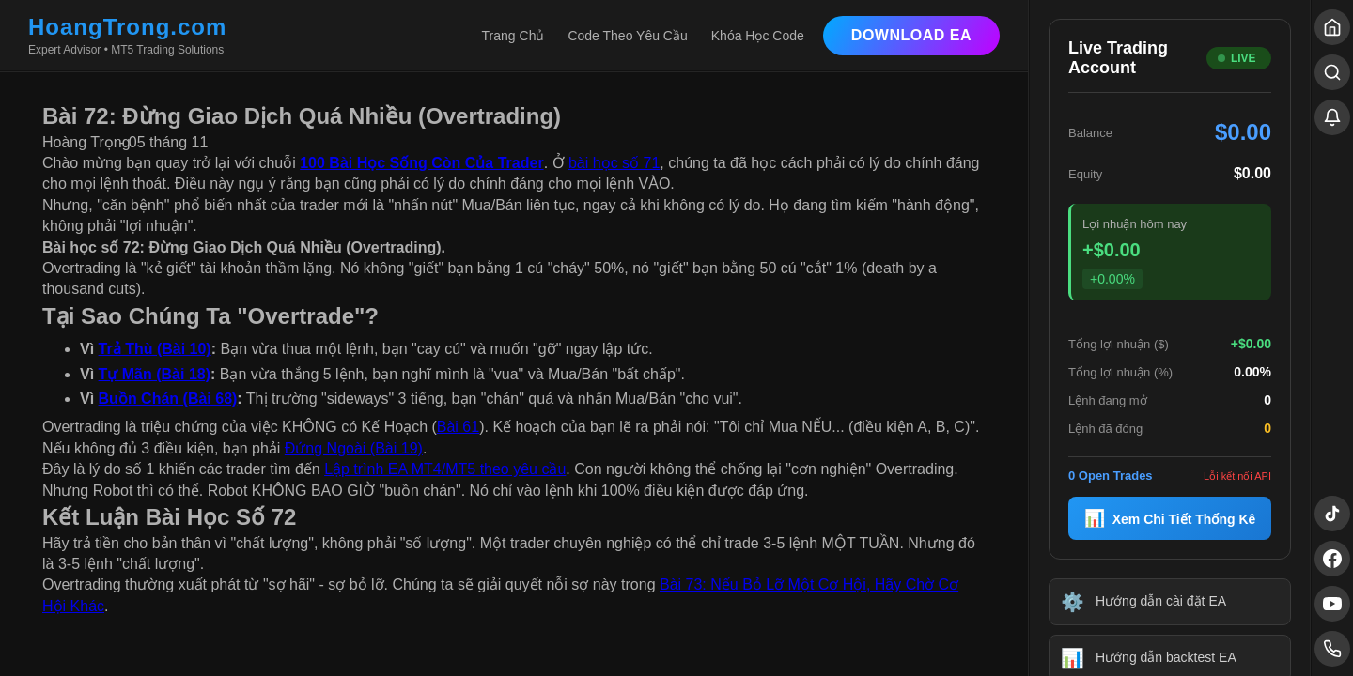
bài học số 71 (614, 163)
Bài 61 (458, 427)
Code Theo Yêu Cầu (627, 35)
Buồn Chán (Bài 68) (168, 399)
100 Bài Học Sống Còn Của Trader (421, 163)
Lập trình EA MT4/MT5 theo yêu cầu (445, 469)
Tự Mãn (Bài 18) (154, 374)
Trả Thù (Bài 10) (155, 349)
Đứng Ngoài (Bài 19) (354, 448)
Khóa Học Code (757, 35)
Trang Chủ (513, 35)
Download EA (911, 35)
